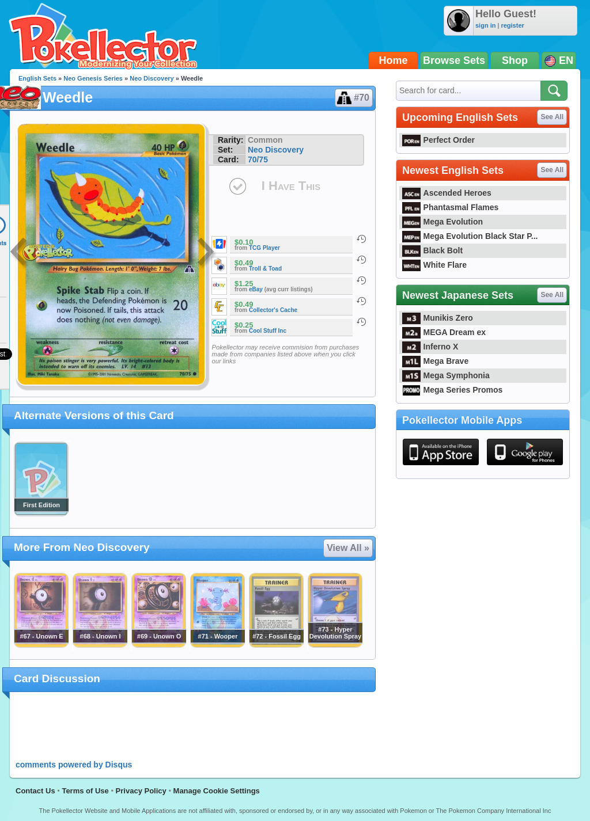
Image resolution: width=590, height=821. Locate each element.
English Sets (37, 78)
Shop (515, 60)
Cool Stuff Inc (267, 331)
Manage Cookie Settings (216, 790)
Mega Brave (435, 361)
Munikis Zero (437, 317)
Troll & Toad (265, 268)
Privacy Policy (141, 790)
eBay (256, 289)
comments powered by (74, 764)
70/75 (258, 159)
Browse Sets (454, 60)
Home (393, 60)
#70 (353, 98)
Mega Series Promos (452, 389)
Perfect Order (438, 140)
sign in (485, 25)
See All (551, 117)
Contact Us (35, 790)
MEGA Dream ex (444, 332)
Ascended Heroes (446, 192)
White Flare (434, 264)
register (512, 25)
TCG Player (264, 248)
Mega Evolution (442, 221)
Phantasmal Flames (450, 207)
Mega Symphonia (446, 375)
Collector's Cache (273, 310)
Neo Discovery (151, 78)
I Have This (291, 185)
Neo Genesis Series (93, 78)
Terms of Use (85, 790)
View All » (348, 548)
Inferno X (430, 346)
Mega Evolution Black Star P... (470, 236)
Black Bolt (432, 250)
